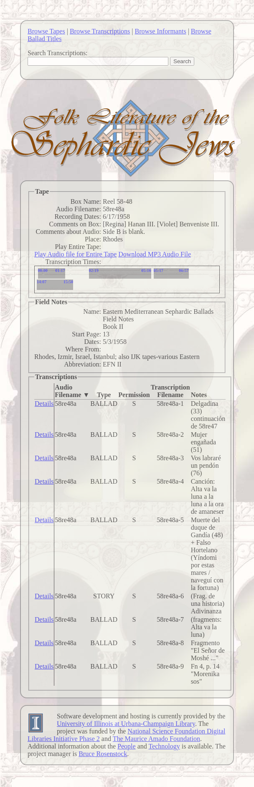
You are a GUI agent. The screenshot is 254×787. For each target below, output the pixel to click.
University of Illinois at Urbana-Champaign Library (126, 723)
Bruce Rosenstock (103, 753)
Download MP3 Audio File (154, 254)
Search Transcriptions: (58, 52)
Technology (164, 746)
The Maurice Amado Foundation (156, 738)
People (126, 746)
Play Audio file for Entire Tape (75, 254)
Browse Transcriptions (100, 31)
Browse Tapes (46, 31)
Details (44, 403)
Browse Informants (160, 31)
